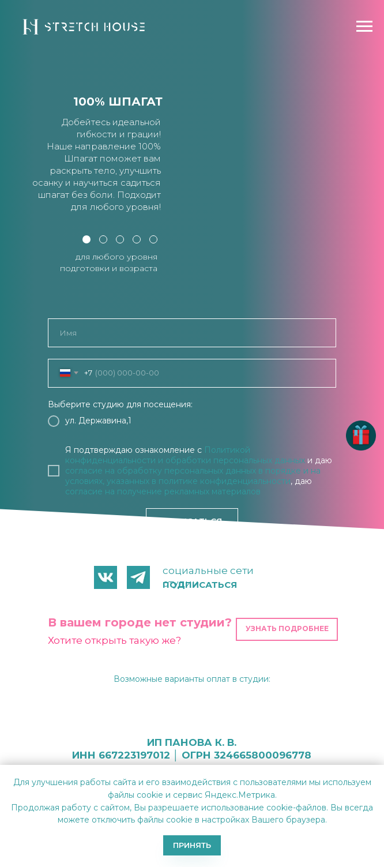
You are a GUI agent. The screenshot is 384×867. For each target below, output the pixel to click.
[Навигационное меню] (364, 26)
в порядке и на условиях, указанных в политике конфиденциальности (193, 476)
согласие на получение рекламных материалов (163, 491)
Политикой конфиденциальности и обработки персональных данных (185, 455)
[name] (192, 332)
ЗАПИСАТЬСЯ (192, 521)
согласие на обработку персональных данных (160, 471)
